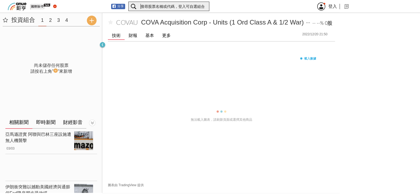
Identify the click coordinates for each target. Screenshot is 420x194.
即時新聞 (46, 122)
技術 (116, 35)
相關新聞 (19, 122)
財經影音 (73, 122)
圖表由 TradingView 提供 (126, 185)
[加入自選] (110, 22)
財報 (133, 35)
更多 (166, 35)
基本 (149, 35)
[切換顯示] (92, 123)
